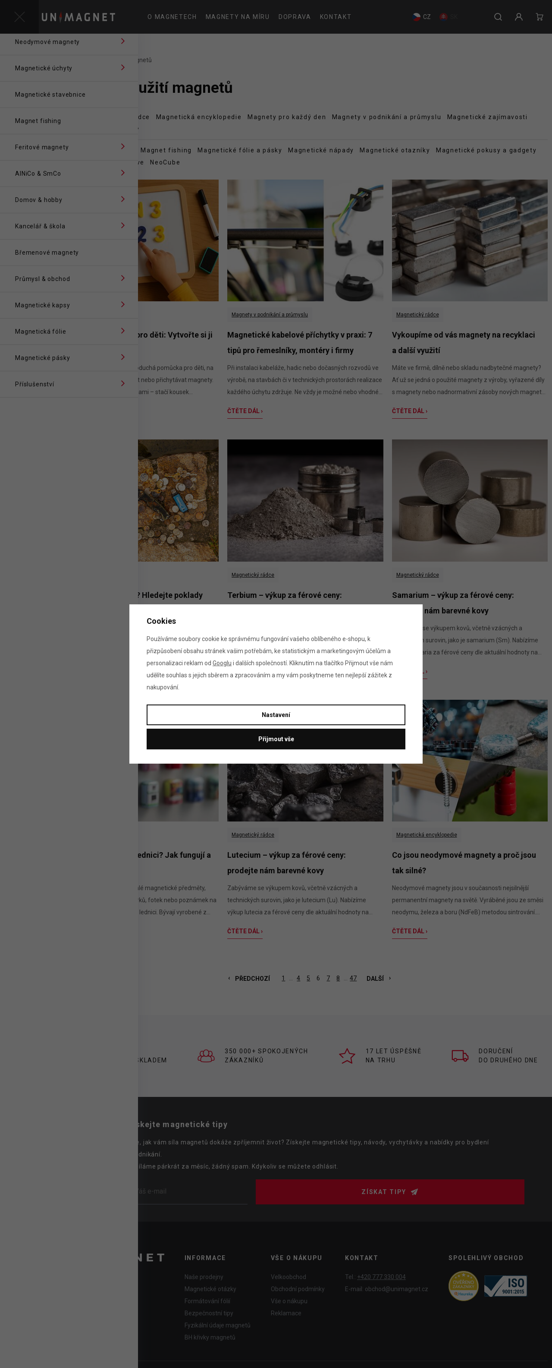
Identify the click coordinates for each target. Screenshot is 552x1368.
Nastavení (276, 714)
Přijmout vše (276, 739)
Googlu (222, 663)
